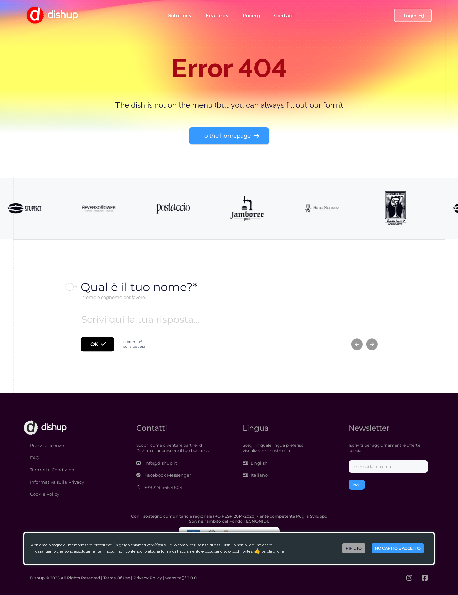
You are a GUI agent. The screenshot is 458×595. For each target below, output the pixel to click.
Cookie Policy (44, 494)
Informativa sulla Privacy (57, 482)
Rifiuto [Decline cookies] (354, 548)
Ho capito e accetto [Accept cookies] (398, 548)
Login (413, 15)
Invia (357, 484)
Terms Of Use (116, 577)
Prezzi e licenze (47, 445)
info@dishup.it (156, 463)
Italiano (255, 475)
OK (98, 344)
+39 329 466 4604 (159, 487)
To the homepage (230, 135)
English (255, 463)
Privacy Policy (147, 577)
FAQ (34, 457)
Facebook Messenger (163, 475)
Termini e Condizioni (53, 469)
